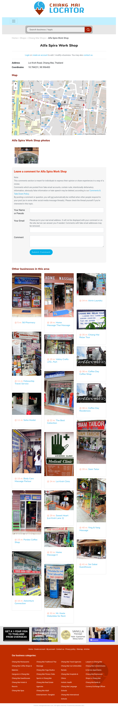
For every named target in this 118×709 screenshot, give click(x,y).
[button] (59, 105)
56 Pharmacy (28, 322)
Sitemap (80, 649)
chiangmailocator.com (46, 705)
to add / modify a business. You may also (66, 55)
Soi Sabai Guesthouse (88, 565)
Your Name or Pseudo (19, 212)
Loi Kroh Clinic (63, 481)
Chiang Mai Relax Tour (89, 336)
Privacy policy (70, 649)
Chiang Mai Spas (18, 691)
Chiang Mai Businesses (94, 674)
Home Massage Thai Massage (58, 324)
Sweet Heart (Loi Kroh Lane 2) (57, 517)
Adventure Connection (24, 602)
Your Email (19, 220)
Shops (23, 38)
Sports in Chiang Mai (44, 678)
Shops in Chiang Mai (93, 678)
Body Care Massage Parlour (24, 480)
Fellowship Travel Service (24, 382)
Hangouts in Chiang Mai (20, 674)
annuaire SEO (79, 705)
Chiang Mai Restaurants (20, 662)
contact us (88, 55)
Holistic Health (66, 682)
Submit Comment (41, 252)
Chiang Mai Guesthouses (21, 678)
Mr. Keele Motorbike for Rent (56, 614)
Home (15, 38)
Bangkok (51, 695)
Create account (39, 649)
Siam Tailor (93, 469)
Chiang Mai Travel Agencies (71, 662)
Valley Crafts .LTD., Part (58, 360)
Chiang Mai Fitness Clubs (46, 674)
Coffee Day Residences (89, 409)
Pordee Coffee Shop (26, 541)
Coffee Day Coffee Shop (89, 373)
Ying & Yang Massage (89, 529)
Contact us (60, 649)
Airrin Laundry (95, 300)
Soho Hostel (30, 420)
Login (27, 55)
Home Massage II (54, 553)
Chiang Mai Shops (37, 38)
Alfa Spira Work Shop (58, 38)
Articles (87, 649)
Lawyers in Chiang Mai (94, 662)
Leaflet (78, 134)
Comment (19, 237)
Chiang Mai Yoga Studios (46, 670)
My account (50, 649)
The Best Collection (56, 422)
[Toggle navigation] (14, 21)
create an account (40, 55)
